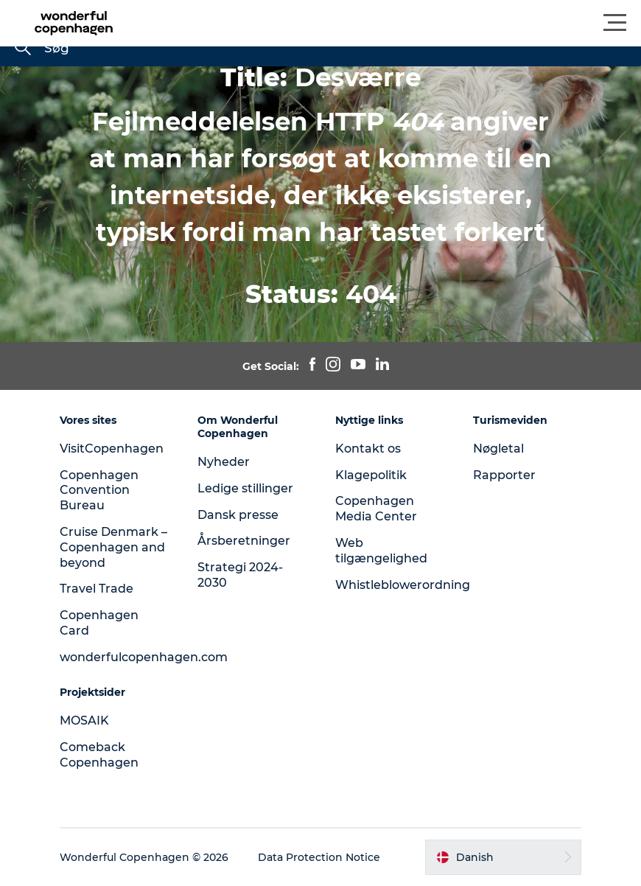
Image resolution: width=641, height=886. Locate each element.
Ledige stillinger (245, 488)
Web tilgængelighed (381, 550)
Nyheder (223, 462)
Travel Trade (96, 589)
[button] (386, 23)
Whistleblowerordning (402, 585)
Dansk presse (238, 515)
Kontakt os (368, 449)
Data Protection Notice (319, 857)
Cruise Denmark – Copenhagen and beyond (113, 547)
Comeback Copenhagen (99, 755)
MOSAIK (84, 721)
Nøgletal (498, 449)
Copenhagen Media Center (376, 508)
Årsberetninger (243, 541)
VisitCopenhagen (112, 449)
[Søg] (23, 48)
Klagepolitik (371, 475)
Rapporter (504, 475)
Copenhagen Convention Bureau (99, 490)
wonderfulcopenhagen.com (144, 657)
